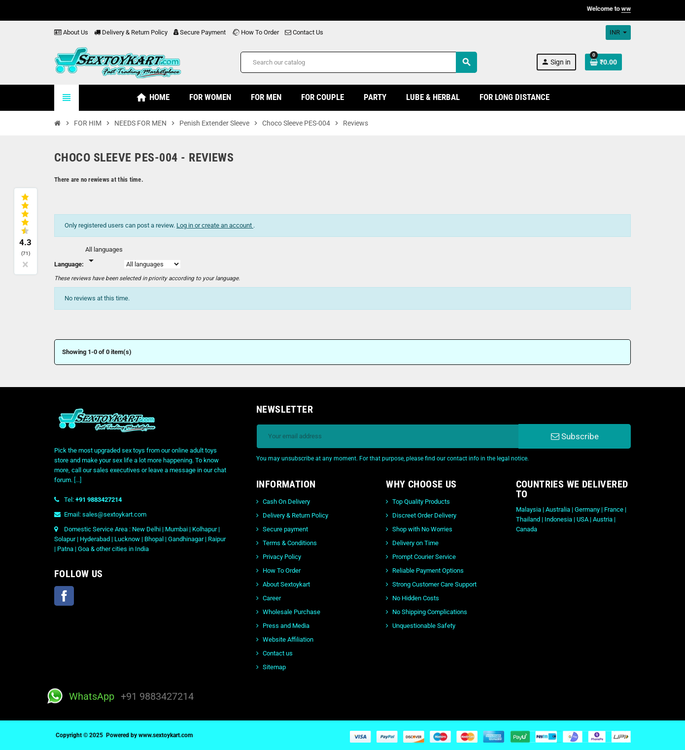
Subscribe (575, 436)
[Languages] (104, 255)
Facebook (64, 596)
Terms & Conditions (290, 543)
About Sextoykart (286, 584)
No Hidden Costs (415, 598)
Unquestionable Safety (423, 625)
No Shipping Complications (429, 612)
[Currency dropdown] (618, 32)
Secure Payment (199, 32)
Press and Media (286, 625)
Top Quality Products (421, 501)
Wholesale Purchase (291, 612)
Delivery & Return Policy (131, 32)
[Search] (358, 62)
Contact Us (304, 32)
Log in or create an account (214, 225)
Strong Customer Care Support (434, 584)
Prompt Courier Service (424, 556)
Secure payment (285, 529)
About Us (71, 32)
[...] (77, 480)
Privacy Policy (282, 556)
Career (272, 598)
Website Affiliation (288, 639)
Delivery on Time (415, 543)
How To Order (255, 32)
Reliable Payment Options (428, 570)
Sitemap (274, 667)
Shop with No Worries (422, 529)
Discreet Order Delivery (424, 515)
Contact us (278, 653)
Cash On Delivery (286, 501)
